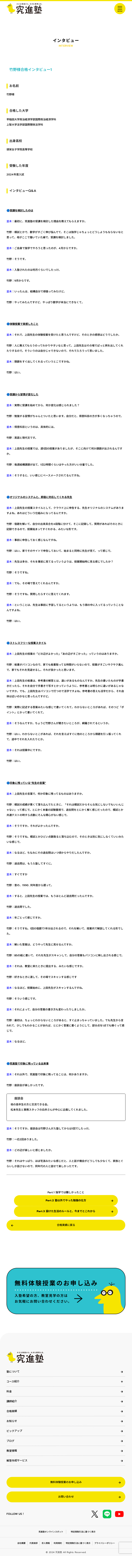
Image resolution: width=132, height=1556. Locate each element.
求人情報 (45, 1543)
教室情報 (12, 1451)
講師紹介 (12, 1401)
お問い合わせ (66, 1497)
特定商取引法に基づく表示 (83, 1531)
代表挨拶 (33, 1543)
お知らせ (12, 1421)
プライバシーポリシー (104, 1543)
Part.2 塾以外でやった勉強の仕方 (66, 1200)
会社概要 (21, 1543)
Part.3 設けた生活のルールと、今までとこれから (66, 1211)
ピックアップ (14, 1431)
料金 (9, 1391)
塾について (13, 1372)
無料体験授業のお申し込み (66, 1482)
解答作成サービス (17, 1461)
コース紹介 (13, 1382)
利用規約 (58, 1543)
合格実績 (12, 1411)
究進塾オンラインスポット (50, 1531)
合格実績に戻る (66, 1225)
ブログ (10, 1441)
